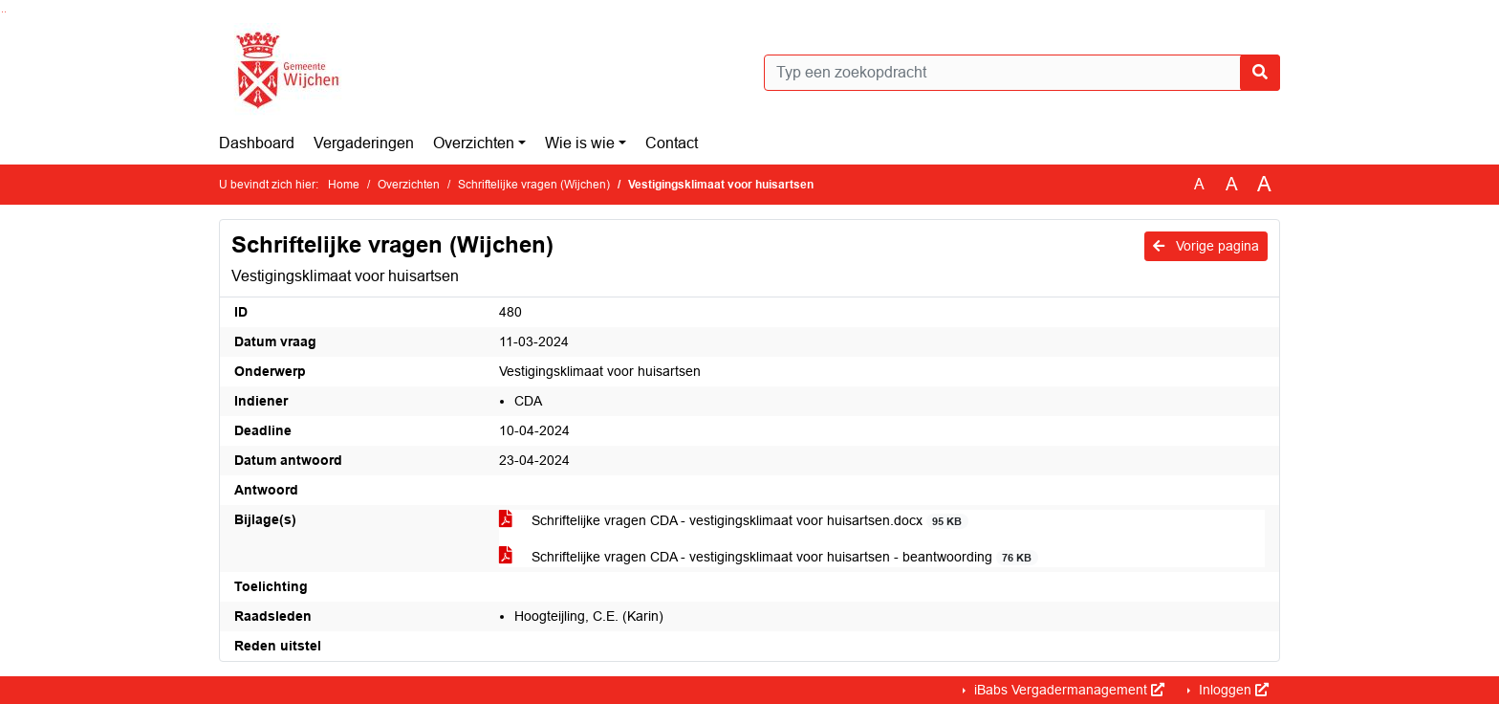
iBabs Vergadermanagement (1067, 689)
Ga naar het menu (5, 11)
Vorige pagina (1206, 245)
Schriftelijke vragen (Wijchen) (534, 184)
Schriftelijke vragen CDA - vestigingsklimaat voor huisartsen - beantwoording (768, 557)
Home (343, 184)
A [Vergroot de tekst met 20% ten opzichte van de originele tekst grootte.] (1232, 184)
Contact (671, 143)
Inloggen (1232, 689)
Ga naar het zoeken (2, 11)
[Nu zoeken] (1260, 73)
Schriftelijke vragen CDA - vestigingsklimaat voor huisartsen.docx (733, 521)
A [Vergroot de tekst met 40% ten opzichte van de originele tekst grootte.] (1264, 184)
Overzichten (473, 143)
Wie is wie (580, 143)
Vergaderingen (364, 143)
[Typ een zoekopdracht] (1022, 73)
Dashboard (256, 143)
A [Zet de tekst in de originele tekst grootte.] (1199, 184)
